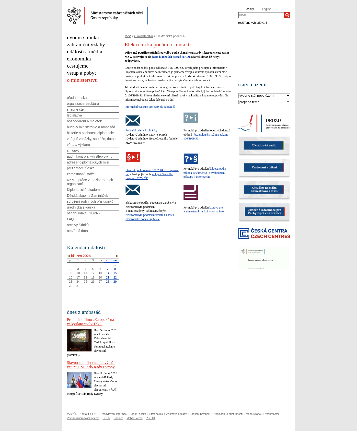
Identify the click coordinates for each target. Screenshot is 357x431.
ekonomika (79, 59)
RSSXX (150, 418)
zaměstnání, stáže (81, 174)
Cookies (118, 418)
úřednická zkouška (81, 207)
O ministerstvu (143, 36)
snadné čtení (77, 109)
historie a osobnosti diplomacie (90, 133)
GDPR (106, 418)
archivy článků (78, 225)
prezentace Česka (81, 168)
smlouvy (73, 150)
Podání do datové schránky (141, 130)
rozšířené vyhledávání (252, 22)
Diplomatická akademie (85, 190)
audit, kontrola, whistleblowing (90, 156)
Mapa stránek (254, 413)
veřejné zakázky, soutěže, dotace (92, 139)
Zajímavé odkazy (176, 413)
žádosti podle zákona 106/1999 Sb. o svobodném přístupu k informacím (205, 173)
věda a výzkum (78, 145)
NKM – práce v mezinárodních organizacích (90, 182)
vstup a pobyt (81, 73)
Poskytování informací (114, 413)
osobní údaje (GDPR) (83, 213)
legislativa (74, 115)
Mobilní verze (134, 418)
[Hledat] (287, 15)
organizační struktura (83, 103)
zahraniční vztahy (86, 44)
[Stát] (264, 95)
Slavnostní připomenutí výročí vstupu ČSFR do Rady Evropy (91, 365)
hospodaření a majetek (84, 121)
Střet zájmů (156, 413)
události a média (84, 51)
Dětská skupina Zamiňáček (87, 196)
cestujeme (78, 66)
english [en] (266, 9)
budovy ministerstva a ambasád (91, 127)
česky (250, 9)
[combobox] (261, 15)
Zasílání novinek (199, 413)
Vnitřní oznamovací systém (83, 418)
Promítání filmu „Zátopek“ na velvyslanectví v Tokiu (90, 321)
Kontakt (84, 413)
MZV (128, 36)
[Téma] (264, 102)
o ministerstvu (82, 80)
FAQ (70, 219)
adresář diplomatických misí (88, 162)
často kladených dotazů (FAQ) (171, 56)
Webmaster (272, 413)
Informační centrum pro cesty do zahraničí (150, 106)
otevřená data (77, 231)
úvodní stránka (83, 37)
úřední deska (77, 98)
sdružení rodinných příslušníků (90, 201)
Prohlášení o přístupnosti (228, 413)
